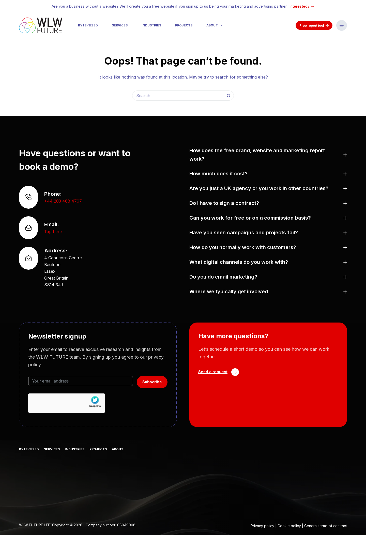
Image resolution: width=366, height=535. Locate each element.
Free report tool (314, 25)
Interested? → (301, 6)
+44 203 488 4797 (63, 201)
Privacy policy (262, 526)
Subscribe (152, 381)
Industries (151, 25)
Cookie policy (289, 526)
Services (120, 25)
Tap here (53, 231)
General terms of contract (325, 526)
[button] (268, 154)
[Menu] (341, 25)
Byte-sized (88, 25)
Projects (183, 25)
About (215, 25)
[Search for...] (178, 95)
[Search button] (229, 95)
